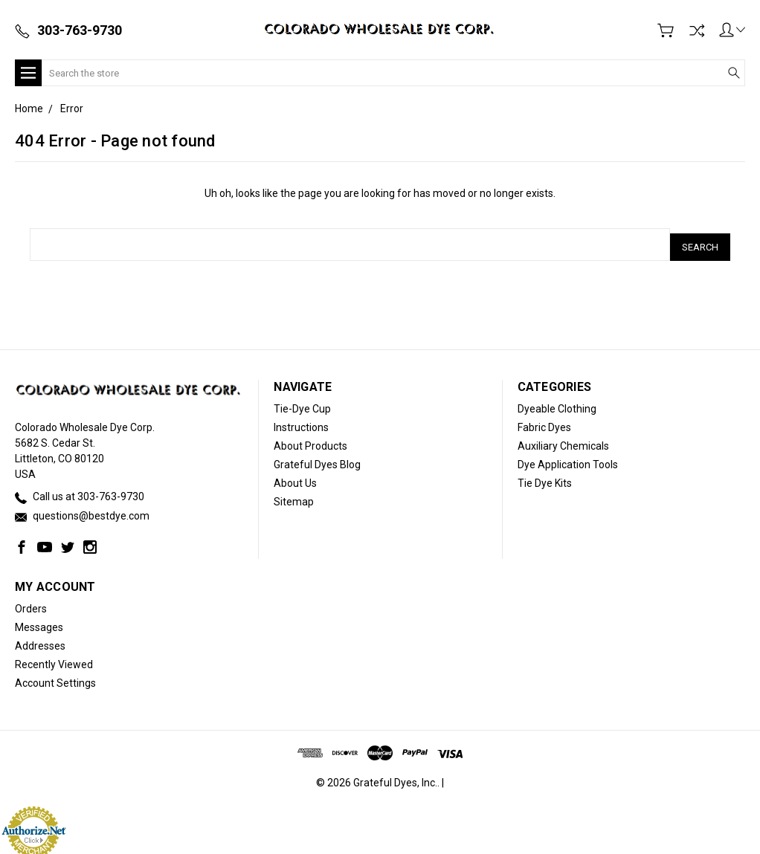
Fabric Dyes (544, 422)
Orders (31, 604)
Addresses (40, 641)
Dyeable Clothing (557, 404)
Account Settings (55, 679)
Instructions (301, 422)
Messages (39, 623)
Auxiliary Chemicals (563, 441)
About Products (310, 441)
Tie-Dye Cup (302, 404)
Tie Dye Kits (545, 478)
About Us (295, 478)
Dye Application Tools (568, 459)
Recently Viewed (54, 660)
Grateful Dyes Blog (317, 459)
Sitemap (294, 496)
